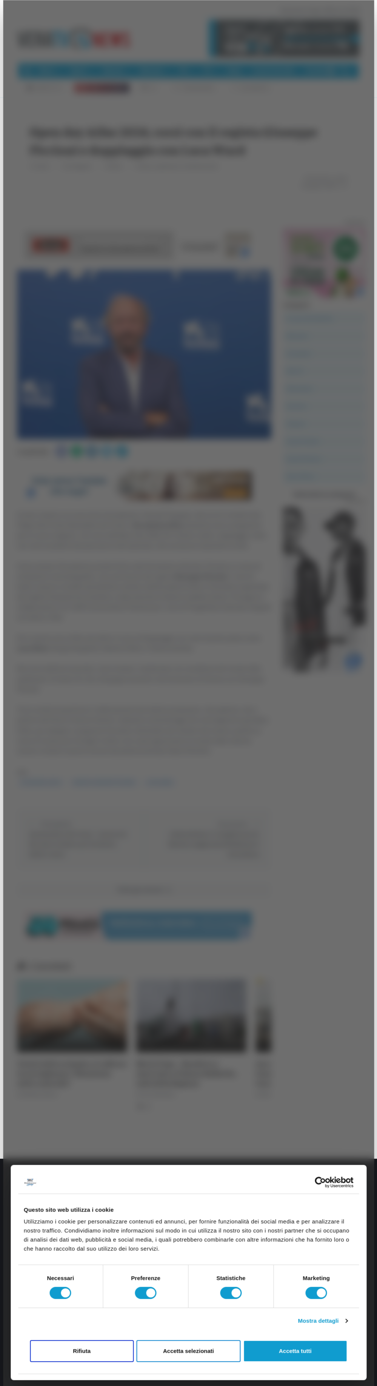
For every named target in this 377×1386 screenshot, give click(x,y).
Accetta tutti (295, 1350)
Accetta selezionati (188, 1350)
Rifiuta (82, 1350)
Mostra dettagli (318, 1321)
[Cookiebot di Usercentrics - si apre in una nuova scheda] (320, 1182)
